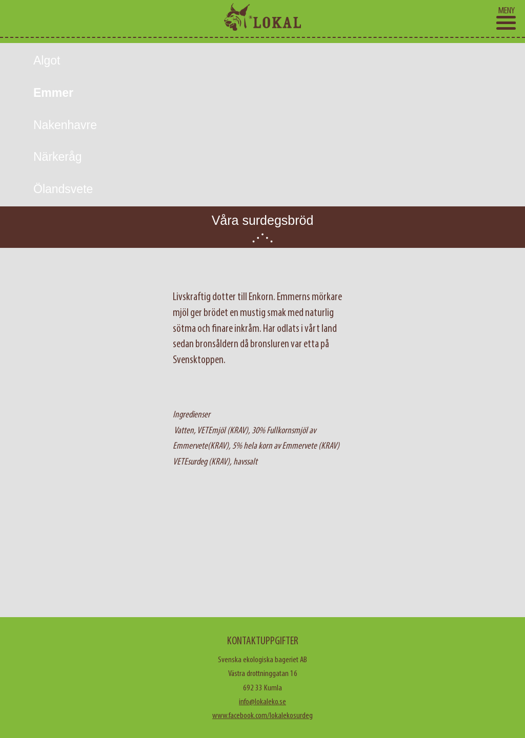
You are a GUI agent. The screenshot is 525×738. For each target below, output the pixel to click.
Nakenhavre (65, 125)
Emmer (53, 92)
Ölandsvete (63, 189)
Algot (46, 60)
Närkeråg (57, 156)
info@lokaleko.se (262, 702)
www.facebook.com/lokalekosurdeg (262, 715)
